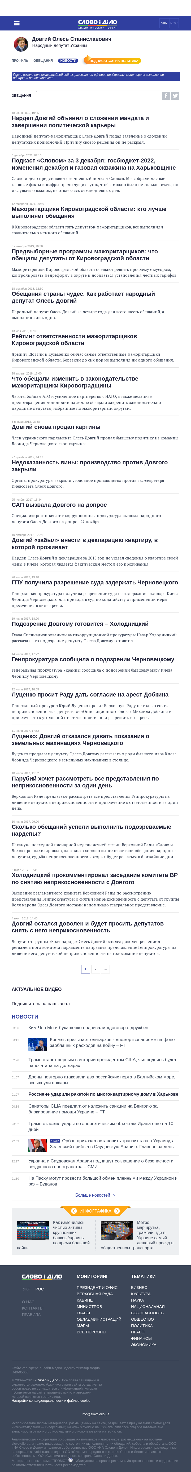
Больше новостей (95, 1195)
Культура (141, 1294)
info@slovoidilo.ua (95, 1414)
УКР (164, 23)
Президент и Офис (97, 1287)
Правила (31, 1314)
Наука (137, 1300)
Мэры (83, 1325)
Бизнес (139, 1287)
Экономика (144, 1344)
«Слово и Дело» (47, 1380)
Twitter (175, 96)
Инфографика (95, 1211)
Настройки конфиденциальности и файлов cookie (51, 1401)
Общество (142, 1319)
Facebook (166, 96)
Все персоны (91, 1332)
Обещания (43, 61)
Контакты (33, 1308)
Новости (25, 1017)
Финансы (141, 1338)
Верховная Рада (95, 1294)
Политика (142, 1325)
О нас (28, 1301)
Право (138, 1332)
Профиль (20, 61)
